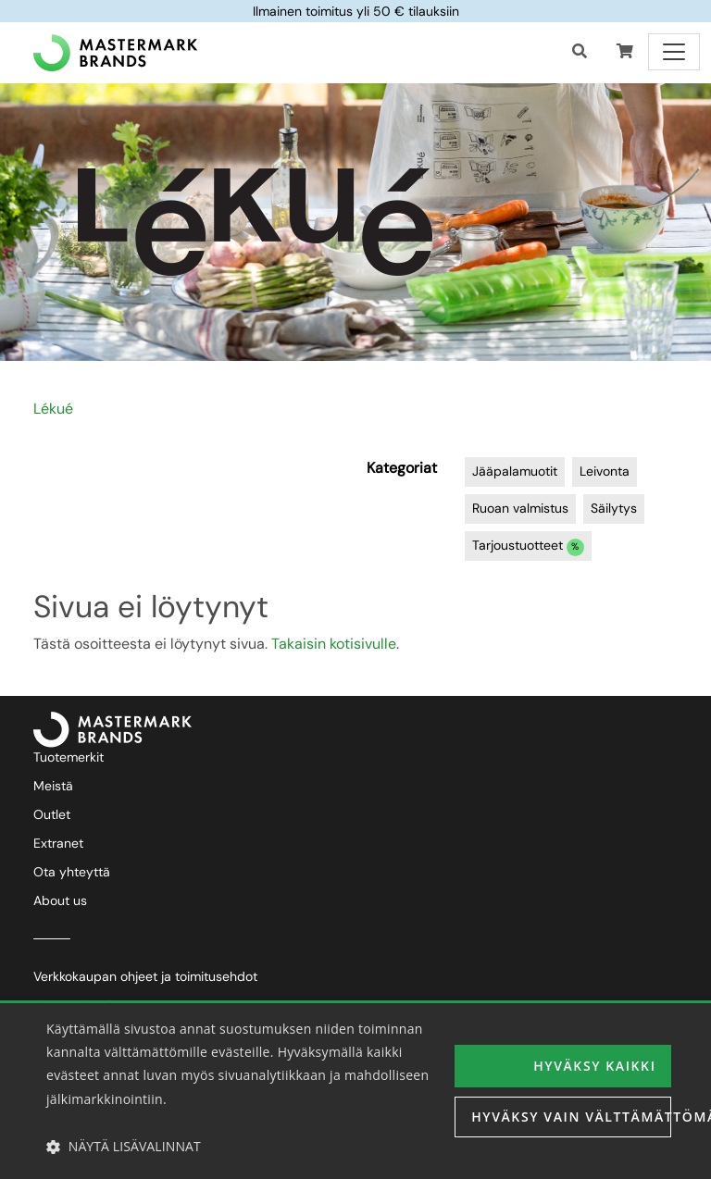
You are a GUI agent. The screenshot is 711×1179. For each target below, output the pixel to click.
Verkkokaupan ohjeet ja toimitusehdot (145, 976)
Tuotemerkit (68, 757)
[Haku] (579, 51)
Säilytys (614, 508)
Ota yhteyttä (71, 871)
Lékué (53, 408)
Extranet (58, 843)
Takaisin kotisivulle (333, 643)
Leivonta (605, 471)
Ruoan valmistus (520, 508)
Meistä (53, 785)
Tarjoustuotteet (528, 546)
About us (60, 900)
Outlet (51, 814)
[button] (625, 51)
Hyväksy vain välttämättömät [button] (571, 1116)
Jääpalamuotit (514, 471)
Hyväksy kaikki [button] (594, 1065)
